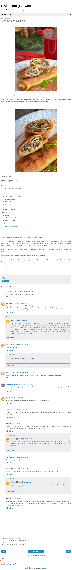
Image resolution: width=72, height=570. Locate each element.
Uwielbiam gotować (16, 6)
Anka (12, 320)
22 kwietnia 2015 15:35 (26, 482)
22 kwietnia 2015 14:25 (22, 469)
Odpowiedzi (11, 317)
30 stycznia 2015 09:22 (20, 344)
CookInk (8, 398)
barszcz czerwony (11, 226)
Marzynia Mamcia (12, 384)
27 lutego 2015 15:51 (21, 457)
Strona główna (36, 551)
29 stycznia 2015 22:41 (20, 303)
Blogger (44, 568)
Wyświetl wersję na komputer (36, 555)
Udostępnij (5, 281)
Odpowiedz (9, 297)
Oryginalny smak (11, 291)
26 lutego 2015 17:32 (25, 439)
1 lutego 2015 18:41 (18, 398)
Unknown (9, 303)
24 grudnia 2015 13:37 (27, 358)
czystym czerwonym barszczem (15, 99)
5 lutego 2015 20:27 (22, 409)
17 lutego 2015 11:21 (21, 423)
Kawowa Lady (10, 409)
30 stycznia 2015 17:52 (27, 372)
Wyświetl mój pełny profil (8, 564)
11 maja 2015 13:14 (21, 320)
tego (16, 188)
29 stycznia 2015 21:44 (25, 291)
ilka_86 (13, 439)
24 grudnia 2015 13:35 (22, 498)
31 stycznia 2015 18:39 (25, 384)
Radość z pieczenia (12, 372)
